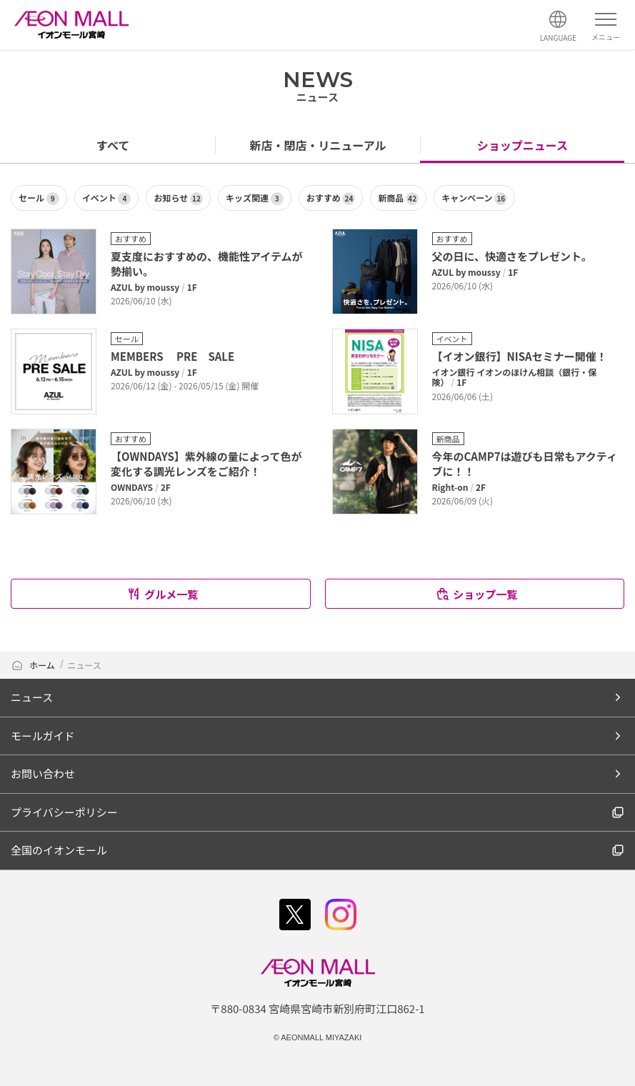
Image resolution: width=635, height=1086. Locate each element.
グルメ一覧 (162, 594)
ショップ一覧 (476, 594)
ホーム (33, 665)
